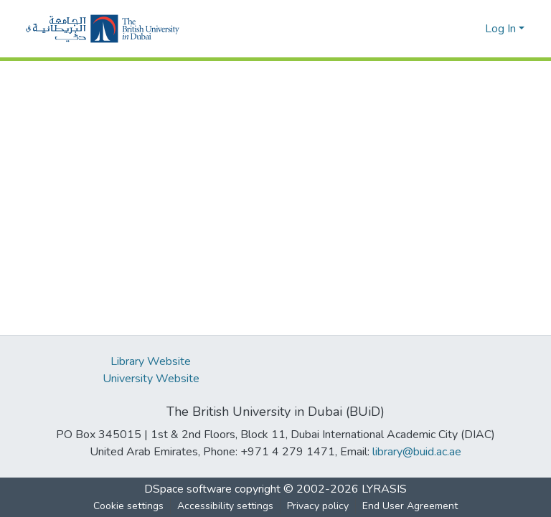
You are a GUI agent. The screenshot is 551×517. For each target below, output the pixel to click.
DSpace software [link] (188, 489)
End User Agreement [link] (410, 506)
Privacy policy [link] (318, 506)
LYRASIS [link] (384, 489)
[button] (102, 28)
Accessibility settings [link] (225, 506)
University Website (151, 378)
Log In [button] (502, 29)
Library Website (150, 361)
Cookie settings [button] (128, 506)
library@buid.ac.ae (416, 452)
